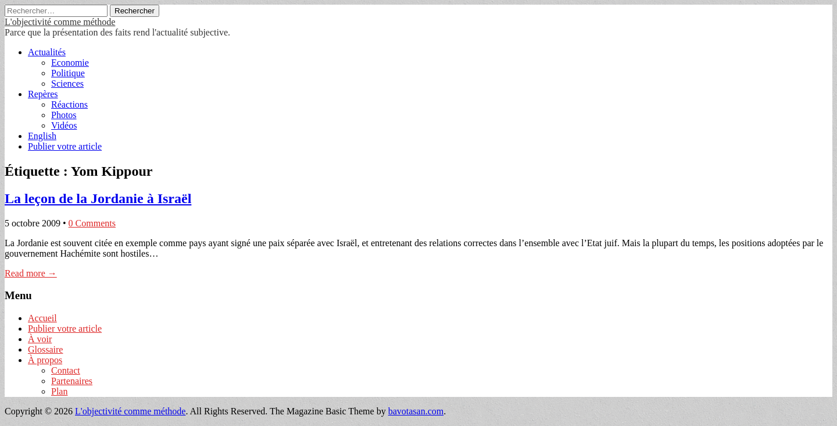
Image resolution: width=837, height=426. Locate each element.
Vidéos (64, 125)
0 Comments (92, 223)
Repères (43, 94)
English (42, 136)
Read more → (31, 273)
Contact (65, 370)
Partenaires (71, 381)
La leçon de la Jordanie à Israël (98, 198)
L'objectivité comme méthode (60, 22)
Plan (59, 391)
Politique (68, 73)
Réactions (69, 104)
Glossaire (45, 349)
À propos (45, 360)
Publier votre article (65, 146)
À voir (40, 339)
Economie (70, 63)
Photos (64, 115)
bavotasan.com (416, 411)
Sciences (67, 83)
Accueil (42, 318)
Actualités (47, 52)
